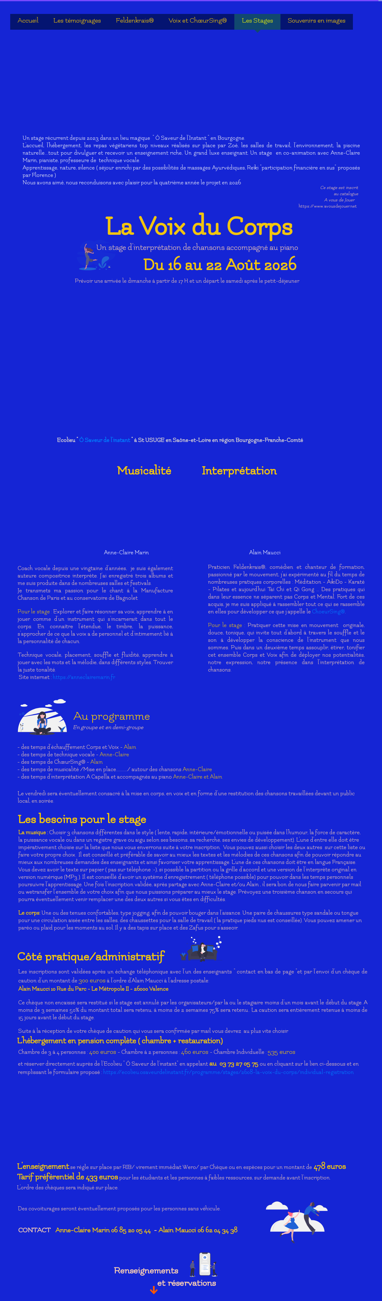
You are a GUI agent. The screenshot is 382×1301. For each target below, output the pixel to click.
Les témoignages (77, 20)
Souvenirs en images (316, 20)
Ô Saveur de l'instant (105, 440)
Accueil (28, 20)
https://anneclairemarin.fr (84, 677)
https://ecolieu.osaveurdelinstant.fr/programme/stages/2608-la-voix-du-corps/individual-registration (228, 1072)
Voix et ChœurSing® (198, 20)
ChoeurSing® (328, 611)
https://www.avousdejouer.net (328, 206)
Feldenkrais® (135, 20)
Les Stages (257, 20)
